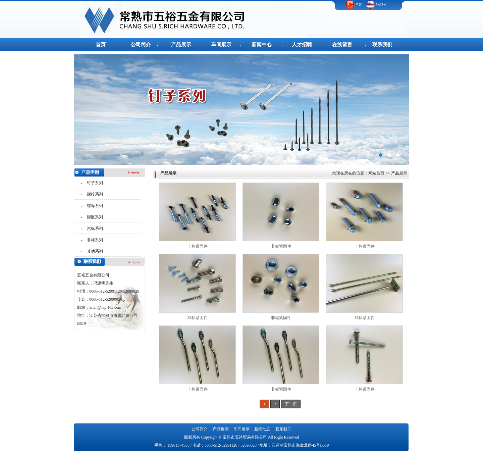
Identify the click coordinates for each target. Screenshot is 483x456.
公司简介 (141, 44)
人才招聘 (302, 44)
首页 (101, 44)
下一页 (291, 404)
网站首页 (376, 173)
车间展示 (221, 44)
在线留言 (342, 44)
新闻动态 (262, 429)
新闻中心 (262, 44)
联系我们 (382, 44)
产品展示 (181, 44)
